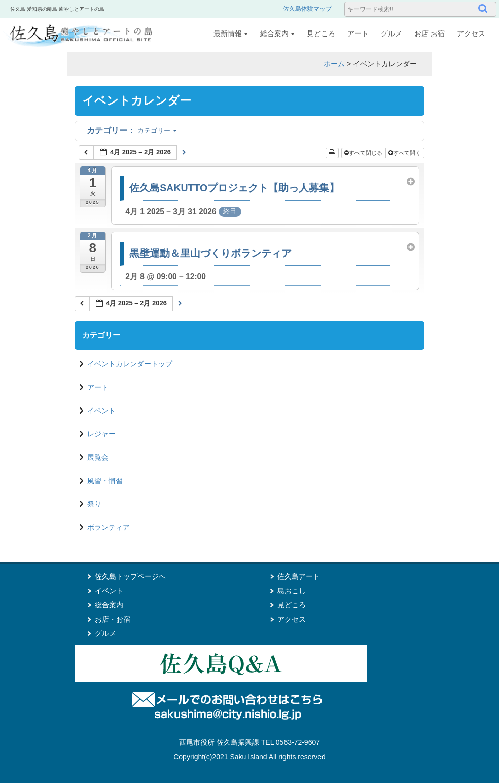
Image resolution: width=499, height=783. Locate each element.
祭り (94, 504)
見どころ (321, 33)
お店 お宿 (429, 33)
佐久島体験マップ (307, 8)
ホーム (334, 64)
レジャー (101, 434)
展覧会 (98, 457)
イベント (101, 410)
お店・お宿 (112, 619)
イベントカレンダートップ (129, 364)
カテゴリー (132, 130)
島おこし (291, 591)
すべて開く (405, 153)
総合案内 (277, 33)
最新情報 (230, 33)
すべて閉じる (364, 153)
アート (358, 33)
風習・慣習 (105, 480)
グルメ (391, 33)
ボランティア (108, 527)
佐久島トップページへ (130, 576)
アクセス (471, 33)
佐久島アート (298, 576)
